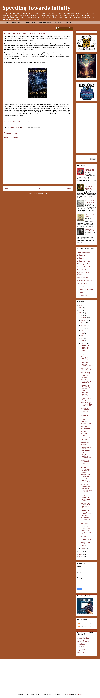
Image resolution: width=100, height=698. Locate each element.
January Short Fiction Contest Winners (86, 532)
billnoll (69, 694)
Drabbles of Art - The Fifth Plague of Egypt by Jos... (86, 388)
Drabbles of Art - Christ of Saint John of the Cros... (85, 348)
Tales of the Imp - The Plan (86, 353)
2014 (81, 551)
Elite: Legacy (84, 426)
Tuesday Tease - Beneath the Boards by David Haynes (86, 462)
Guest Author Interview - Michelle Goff (85, 480)
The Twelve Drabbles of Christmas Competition (88, 187)
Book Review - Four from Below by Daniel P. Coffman (86, 470)
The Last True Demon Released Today (86, 538)
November (84, 320)
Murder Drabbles (82, 270)
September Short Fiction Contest (90, 170)
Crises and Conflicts (83, 638)
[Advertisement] (50, 675)
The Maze (80, 292)
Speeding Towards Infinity (37, 8)
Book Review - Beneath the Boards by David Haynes (86, 410)
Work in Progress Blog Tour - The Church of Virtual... (86, 375)
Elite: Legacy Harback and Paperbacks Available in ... (85, 526)
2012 (81, 557)
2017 (81, 310)
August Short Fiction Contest (89, 230)
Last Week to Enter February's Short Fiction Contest (86, 404)
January (83, 548)
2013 (81, 554)
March (83, 340)
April (82, 338)
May (82, 335)
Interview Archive (30, 22)
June (82, 333)
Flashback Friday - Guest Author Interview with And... (86, 505)
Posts (80, 623)
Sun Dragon (84, 444)
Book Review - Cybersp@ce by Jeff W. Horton (86, 381)
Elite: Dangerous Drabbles (85, 264)
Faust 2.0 (83, 431)
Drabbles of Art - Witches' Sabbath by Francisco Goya (86, 455)
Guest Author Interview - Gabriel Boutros (86, 364)
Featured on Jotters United (85, 485)
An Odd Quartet (85, 428)
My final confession (82, 277)
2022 (81, 308)
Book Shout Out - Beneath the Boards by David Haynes (86, 498)
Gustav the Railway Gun (84, 267)
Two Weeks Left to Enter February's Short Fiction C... (86, 491)
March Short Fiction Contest (86, 369)
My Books (58, 22)
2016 (81, 313)
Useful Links (68, 22)
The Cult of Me (85, 442)
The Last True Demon (85, 434)
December (84, 317)
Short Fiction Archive (45, 22)
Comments (82, 626)
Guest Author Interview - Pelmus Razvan (86, 394)
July (82, 330)
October (83, 323)
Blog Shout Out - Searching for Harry (85, 519)
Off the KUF (80, 653)
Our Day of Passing (83, 641)
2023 (81, 305)
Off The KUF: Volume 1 (84, 416)
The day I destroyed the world (85, 289)
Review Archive (16, 22)
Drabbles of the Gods (83, 261)
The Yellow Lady (82, 295)
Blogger (80, 694)
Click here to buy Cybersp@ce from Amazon (17, 121)
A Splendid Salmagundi (85, 420)
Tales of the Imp (82, 283)
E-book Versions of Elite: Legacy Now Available (86, 449)
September (84, 325)
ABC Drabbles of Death (84, 252)
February (83, 343)
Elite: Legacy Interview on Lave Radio (85, 358)
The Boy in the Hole (83, 286)
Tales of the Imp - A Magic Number (86, 399)
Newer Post (8, 188)
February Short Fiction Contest (89, 201)
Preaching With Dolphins (84, 280)
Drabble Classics (82, 255)
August (83, 328)
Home (6, 22)
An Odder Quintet (86, 423)
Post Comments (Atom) (41, 193)
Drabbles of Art (81, 258)
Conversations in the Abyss (85, 438)
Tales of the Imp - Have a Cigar (86, 475)
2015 (81, 315)
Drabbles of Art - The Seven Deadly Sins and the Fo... (86, 513)
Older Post (67, 188)
